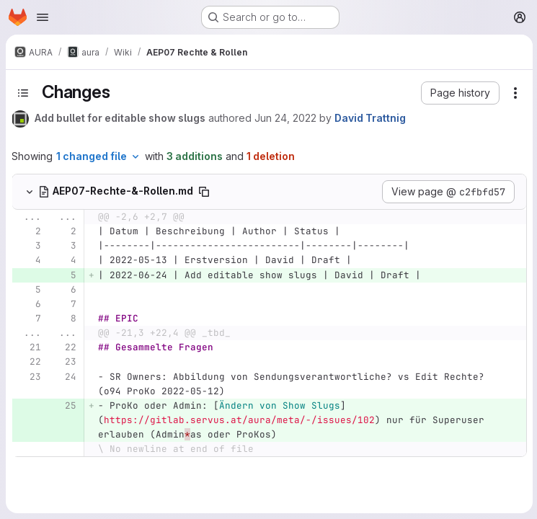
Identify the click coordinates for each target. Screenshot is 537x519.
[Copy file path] (204, 191)
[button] (459, 93)
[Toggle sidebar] (23, 93)
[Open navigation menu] (42, 17)
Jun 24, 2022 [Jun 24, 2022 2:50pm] (285, 118)
